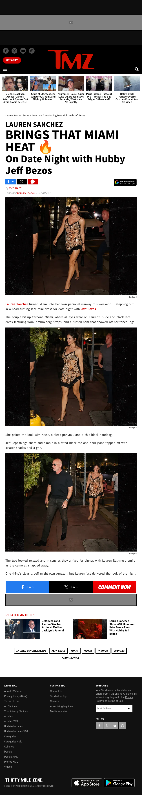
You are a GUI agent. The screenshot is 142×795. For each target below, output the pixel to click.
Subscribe (128, 708)
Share (27, 587)
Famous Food (70, 658)
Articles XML (11, 721)
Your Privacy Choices (16, 711)
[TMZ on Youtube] (23, 51)
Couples (119, 650)
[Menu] (5, 69)
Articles (8, 716)
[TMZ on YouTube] (114, 725)
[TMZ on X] (14, 51)
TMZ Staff (15, 188)
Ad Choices (10, 706)
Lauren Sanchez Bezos (31, 650)
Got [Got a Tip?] (12, 60)
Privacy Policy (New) (15, 696)
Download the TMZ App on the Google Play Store (119, 782)
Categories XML (13, 741)
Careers (54, 701)
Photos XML (11, 761)
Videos (8, 766)
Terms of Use (11, 701)
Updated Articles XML (16, 731)
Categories (10, 736)
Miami (74, 650)
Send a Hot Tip (58, 696)
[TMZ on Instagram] (32, 51)
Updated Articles (13, 726)
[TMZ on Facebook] (6, 51)
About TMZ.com (13, 691)
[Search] (137, 69)
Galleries (9, 746)
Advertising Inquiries (61, 706)
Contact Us (56, 691)
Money (88, 650)
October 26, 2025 (26, 193)
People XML (11, 756)
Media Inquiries (58, 711)
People (8, 751)
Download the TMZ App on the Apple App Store (87, 782)
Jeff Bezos (58, 650)
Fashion (102, 650)
